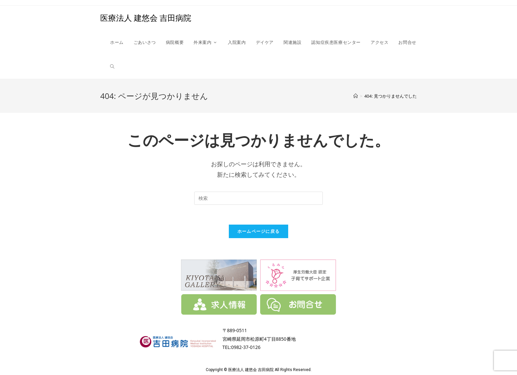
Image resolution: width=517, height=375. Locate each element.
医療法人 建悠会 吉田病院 (145, 17)
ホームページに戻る (258, 231)
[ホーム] (355, 96)
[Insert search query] (258, 198)
